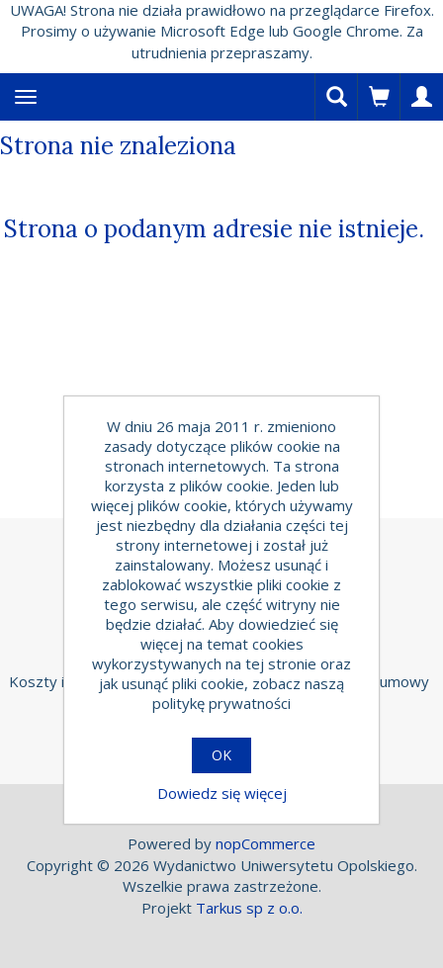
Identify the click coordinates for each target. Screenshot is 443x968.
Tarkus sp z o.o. (249, 908)
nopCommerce (265, 843)
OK (221, 755)
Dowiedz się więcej (222, 793)
